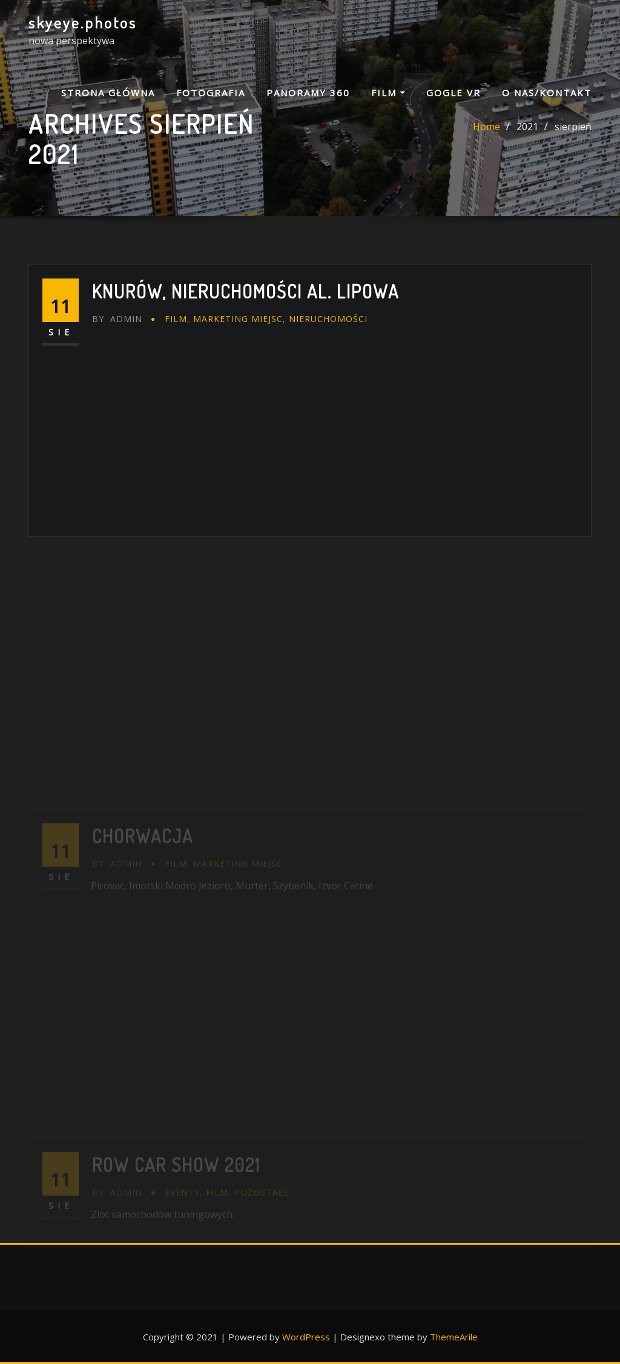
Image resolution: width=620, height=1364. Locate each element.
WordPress (306, 1337)
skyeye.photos (82, 22)
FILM (388, 93)
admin (117, 319)
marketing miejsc (238, 319)
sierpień (573, 126)
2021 (527, 126)
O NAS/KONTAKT (547, 93)
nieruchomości (328, 319)
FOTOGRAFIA (210, 93)
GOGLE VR (453, 93)
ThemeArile (454, 1337)
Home (486, 126)
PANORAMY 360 (308, 93)
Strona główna (108, 93)
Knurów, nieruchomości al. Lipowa (245, 291)
